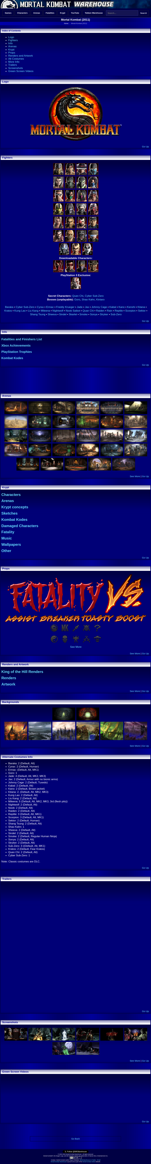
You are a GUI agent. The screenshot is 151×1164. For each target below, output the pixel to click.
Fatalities (50, 13)
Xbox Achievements (16, 345)
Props (11, 52)
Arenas (36, 13)
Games (8, 13)
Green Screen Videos (20, 71)
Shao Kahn (88, 299)
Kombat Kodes (12, 358)
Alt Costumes (16, 58)
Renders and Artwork (20, 55)
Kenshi (131, 307)
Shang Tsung (37, 314)
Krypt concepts (14, 507)
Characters (22, 13)
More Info (13, 61)
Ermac (50, 307)
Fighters (13, 40)
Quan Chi (77, 295)
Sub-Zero (116, 314)
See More (135, 476)
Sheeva (52, 314)
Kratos (8, 310)
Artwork (8, 684)
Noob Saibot (73, 310)
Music (6, 538)
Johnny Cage (99, 307)
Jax (87, 307)
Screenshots (15, 68)
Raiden (100, 310)
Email (98, 1160)
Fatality (7, 532)
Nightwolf (57, 310)
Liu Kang (33, 310)
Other (6, 551)
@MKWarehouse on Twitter (88, 1160)
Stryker (104, 314)
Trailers (12, 64)
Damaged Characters (19, 526)
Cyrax (40, 307)
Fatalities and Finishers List (21, 339)
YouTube (75, 13)
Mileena (45, 310)
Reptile (119, 310)
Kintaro (100, 299)
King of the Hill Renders (22, 672)
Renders (8, 678)
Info (10, 43)
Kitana (141, 307)
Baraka (9, 307)
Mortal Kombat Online (88, 1161)
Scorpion (130, 310)
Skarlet (73, 314)
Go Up (145, 146)
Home (66, 23)
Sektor (142, 310)
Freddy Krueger (65, 307)
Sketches (9, 513)
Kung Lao (20, 310)
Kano (121, 307)
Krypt (62, 13)
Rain (109, 310)
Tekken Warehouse (94, 13)
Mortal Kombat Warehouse (58, 1161)
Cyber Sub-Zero (94, 295)
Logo (11, 37)
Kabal (112, 307)
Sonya (93, 314)
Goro (77, 299)
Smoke (83, 314)
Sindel (62, 314)
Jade (79, 307)
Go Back (75, 1139)
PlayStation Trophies (16, 351)
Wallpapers (11, 544)
